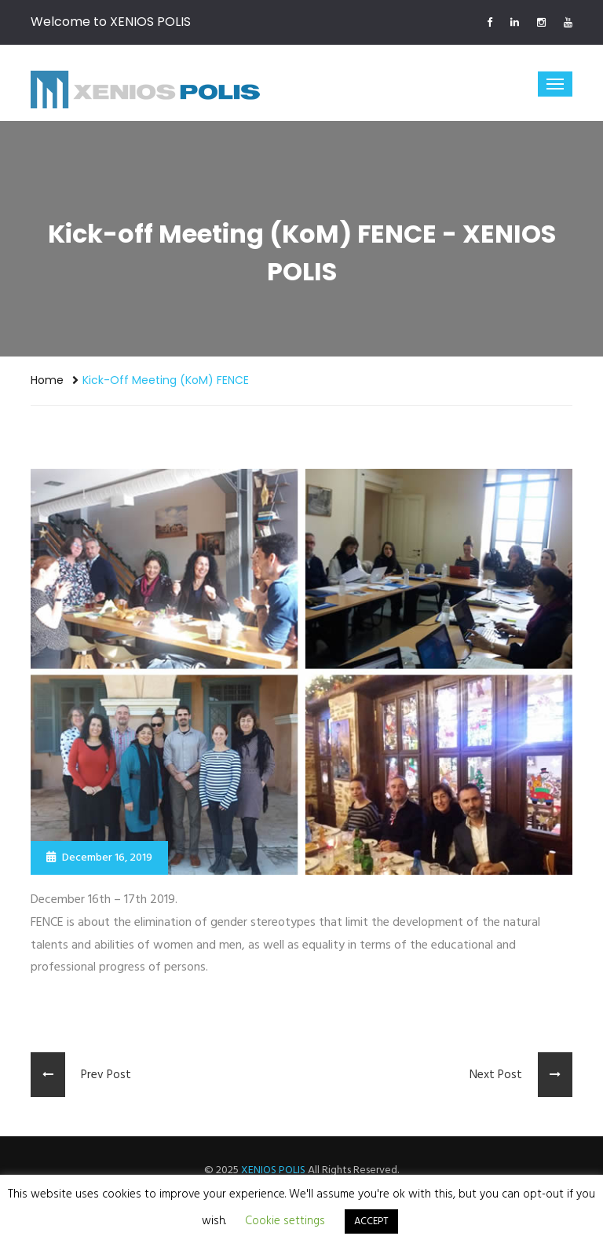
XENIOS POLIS (273, 1170)
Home (47, 380)
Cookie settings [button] (285, 1221)
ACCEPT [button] (371, 1221)
